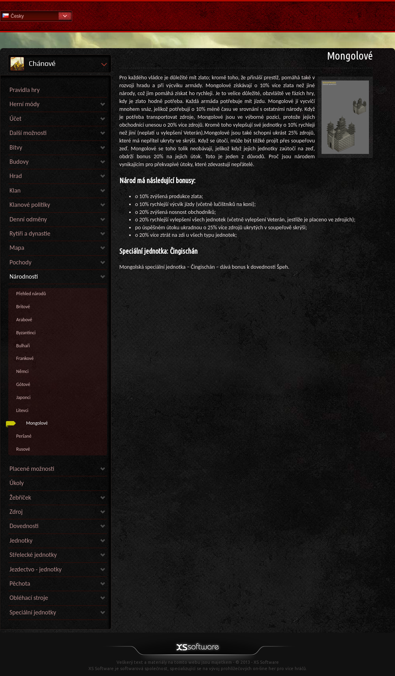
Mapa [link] (16, 247)
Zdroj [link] (16, 511)
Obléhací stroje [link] (28, 597)
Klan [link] (15, 190)
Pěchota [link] (19, 583)
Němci (22, 371)
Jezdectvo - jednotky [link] (35, 569)
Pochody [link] (20, 262)
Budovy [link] (18, 161)
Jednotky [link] (20, 540)
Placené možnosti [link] (31, 468)
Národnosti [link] (23, 276)
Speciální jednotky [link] (32, 612)
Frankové (25, 358)
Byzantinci (26, 332)
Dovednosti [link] (23, 526)
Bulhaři (23, 345)
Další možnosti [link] (28, 133)
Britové (23, 306)
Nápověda (197, 15)
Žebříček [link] (20, 497)
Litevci (22, 410)
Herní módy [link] (24, 104)
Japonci (23, 397)
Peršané (24, 436)
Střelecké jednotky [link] (33, 554)
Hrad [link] (15, 176)
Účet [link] (15, 118)
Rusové (23, 449)
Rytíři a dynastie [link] (29, 233)
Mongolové (37, 423)
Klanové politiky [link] (29, 204)
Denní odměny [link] (28, 219)
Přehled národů (31, 293)
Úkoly (16, 483)
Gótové (23, 384)
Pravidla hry (24, 90)
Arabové (24, 319)
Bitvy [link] (15, 147)
